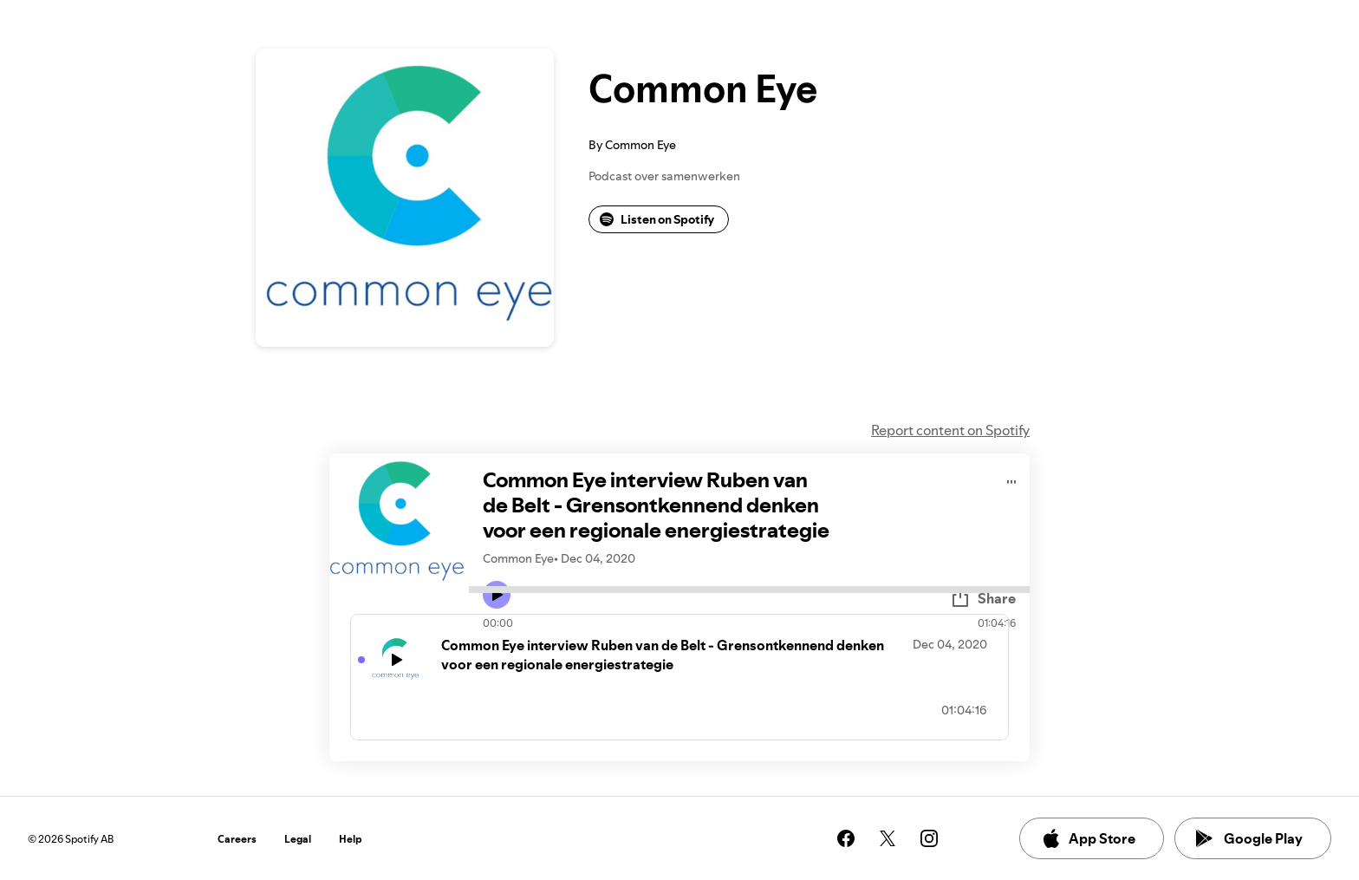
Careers (237, 838)
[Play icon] (496, 595)
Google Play (1249, 838)
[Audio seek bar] (749, 589)
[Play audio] (1012, 479)
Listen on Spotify (657, 219)
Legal (297, 838)
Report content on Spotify (950, 430)
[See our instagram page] (929, 838)
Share (983, 598)
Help (350, 838)
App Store (1088, 838)
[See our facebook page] (846, 838)
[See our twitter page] (887, 838)
